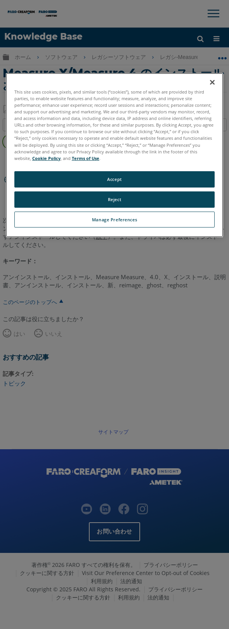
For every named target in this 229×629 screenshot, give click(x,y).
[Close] (212, 82)
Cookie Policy (46, 158)
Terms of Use (85, 158)
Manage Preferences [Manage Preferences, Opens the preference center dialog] (114, 219)
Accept (114, 179)
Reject (114, 199)
